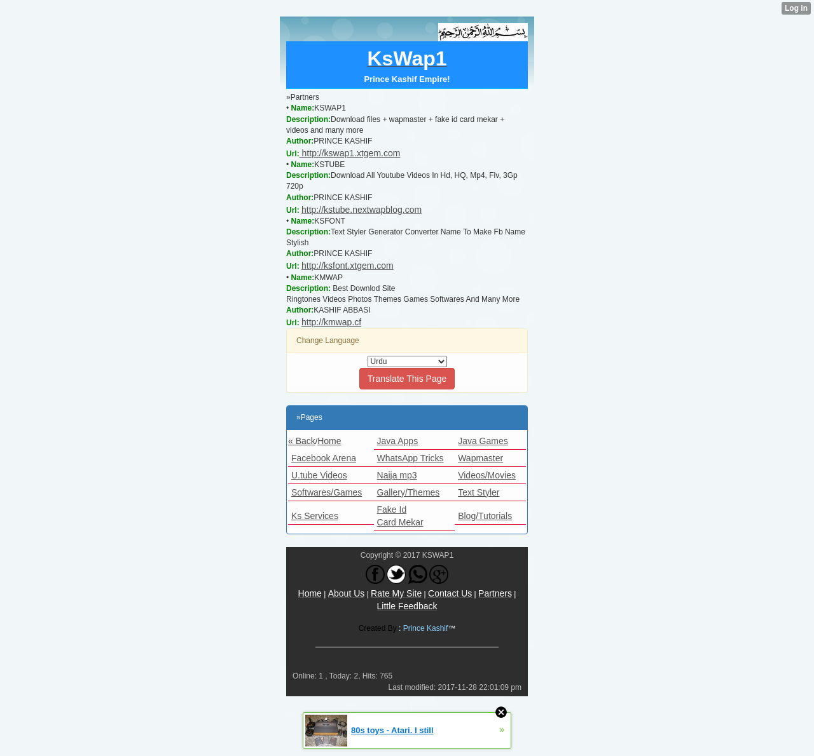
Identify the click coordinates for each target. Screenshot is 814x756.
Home (329, 441)
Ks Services (314, 516)
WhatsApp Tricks (410, 458)
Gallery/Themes (408, 492)
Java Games (483, 441)
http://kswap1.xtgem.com (350, 153)
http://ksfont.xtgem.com (347, 265)
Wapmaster (480, 458)
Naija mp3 (397, 475)
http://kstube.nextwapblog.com (361, 210)
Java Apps (397, 441)
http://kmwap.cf (331, 322)
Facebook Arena (323, 458)
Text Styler (478, 492)
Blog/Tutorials (485, 516)
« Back (301, 441)
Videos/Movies (487, 475)
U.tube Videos (319, 475)
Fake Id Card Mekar (400, 515)
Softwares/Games (326, 492)
